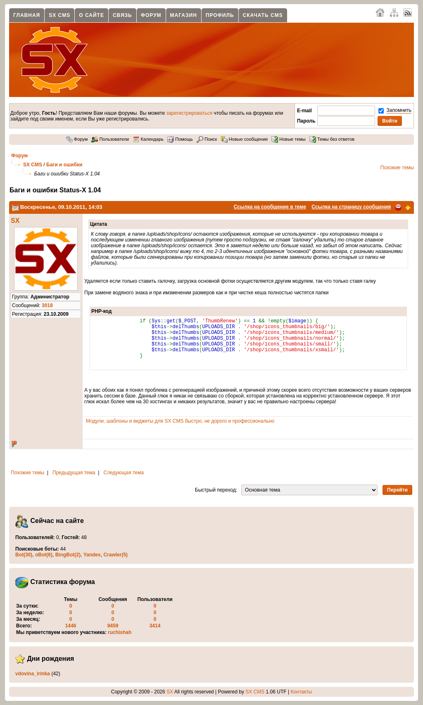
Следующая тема (124, 473)
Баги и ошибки (64, 165)
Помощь (180, 139)
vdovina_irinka (32, 674)
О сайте (91, 15)
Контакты (301, 692)
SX (15, 220)
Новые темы (288, 139)
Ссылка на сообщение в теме (270, 207)
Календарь (148, 139)
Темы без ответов (331, 139)
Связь (122, 15)
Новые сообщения (244, 139)
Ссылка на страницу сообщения (351, 207)
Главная (26, 15)
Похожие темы (397, 167)
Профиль (220, 15)
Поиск (207, 139)
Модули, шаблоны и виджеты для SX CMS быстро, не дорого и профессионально (180, 421)
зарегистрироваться (189, 113)
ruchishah (119, 632)
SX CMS (59, 15)
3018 (47, 305)
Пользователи (110, 139)
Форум (151, 15)
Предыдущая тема (73, 473)
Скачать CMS (263, 15)
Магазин (183, 15)
